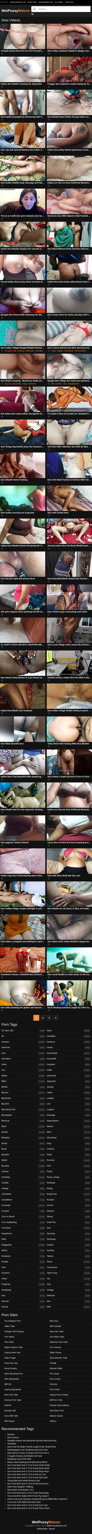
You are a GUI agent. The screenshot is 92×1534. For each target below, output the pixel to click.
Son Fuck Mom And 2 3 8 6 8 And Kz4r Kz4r (27, 1505)
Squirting (69, 1234)
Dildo (23, 1239)
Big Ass (23, 1093)
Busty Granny (10, 1368)
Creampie (23, 1205)
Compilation (23, 1200)
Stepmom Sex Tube (59, 1342)
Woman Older (56, 1368)
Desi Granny (13, 1437)
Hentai (69, 1047)
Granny (23, 1307)
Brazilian (23, 1155)
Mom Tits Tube (11, 1395)
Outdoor (69, 1149)
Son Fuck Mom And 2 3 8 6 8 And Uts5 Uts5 (27, 1477)
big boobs (16, 384)
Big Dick (23, 1104)
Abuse (52, 1529)
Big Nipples (23, 1115)
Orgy (69, 1143)
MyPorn (7, 1405)
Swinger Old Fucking (13, 1331)
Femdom (23, 1273)
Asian (23, 1064)
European (23, 1256)
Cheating (23, 1177)
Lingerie (69, 1110)
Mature (69, 1126)
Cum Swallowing (23, 1222)
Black (23, 1126)
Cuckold (23, 1211)
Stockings (69, 1239)
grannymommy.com (18, 2)
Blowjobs (23, 1138)
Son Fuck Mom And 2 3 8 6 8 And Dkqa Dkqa (28, 1493)
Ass (23, 1070)
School (69, 1205)
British (23, 1160)
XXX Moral (59, 2)
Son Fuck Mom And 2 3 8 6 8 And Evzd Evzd (27, 1483)
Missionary (69, 1138)
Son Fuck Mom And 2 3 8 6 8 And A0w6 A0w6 (28, 1468)
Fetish (23, 1279)
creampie (38, 351)
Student (69, 1245)
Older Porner (55, 1352)
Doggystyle (23, 1245)
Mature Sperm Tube (13, 1347)
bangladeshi (73, 384)
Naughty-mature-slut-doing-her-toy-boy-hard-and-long (31, 1440)
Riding (69, 1188)
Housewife (69, 1059)
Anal (23, 1053)
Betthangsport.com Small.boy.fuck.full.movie (27, 1450)
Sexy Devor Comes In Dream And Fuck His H (28, 1453)
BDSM (23, 1087)
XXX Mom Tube (57, 1337)
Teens (69, 1262)
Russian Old (10, 1410)
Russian (69, 1200)
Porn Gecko (55, 1379)
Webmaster (42, 1529)
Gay (23, 1295)
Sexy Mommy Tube (58, 1358)
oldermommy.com (45, 2)
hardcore (32, 384)
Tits (69, 1279)
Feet (23, 1267)
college (60, 351)
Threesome (69, 1267)
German (23, 1301)
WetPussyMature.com (57, 1525)
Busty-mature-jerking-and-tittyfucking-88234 (27, 1462)
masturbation (81, 351)
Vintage (69, 1290)
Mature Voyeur (56, 1416)
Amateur (23, 1042)
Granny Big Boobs (12, 1389)
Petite (69, 1155)
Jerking (69, 1087)
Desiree (10, 1434)
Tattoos (69, 1256)
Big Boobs (23, 1098)
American (23, 1047)
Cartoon (23, 1171)
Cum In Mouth (23, 1217)
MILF (69, 1132)
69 (53, 384)
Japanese (69, 1081)
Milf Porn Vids (56, 1400)
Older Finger (10, 1358)
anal (53, 351)
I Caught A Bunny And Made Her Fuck (24, 1456)
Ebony (23, 1250)
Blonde (23, 1132)
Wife (69, 1307)
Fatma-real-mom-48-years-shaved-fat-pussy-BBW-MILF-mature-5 (37, 1499)
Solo (69, 1228)
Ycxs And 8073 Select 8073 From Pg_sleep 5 (28, 1496)
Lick (69, 1104)
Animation (23, 1059)
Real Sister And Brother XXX (20, 1490)
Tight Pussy (69, 1273)
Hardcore (69, 1042)
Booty (23, 1149)
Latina (69, 1093)
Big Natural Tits (23, 1110)
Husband (69, 1064)
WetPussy (15, 11)
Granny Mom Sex (12, 1352)
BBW (23, 1081)
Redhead (69, 1183)
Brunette (23, 1166)
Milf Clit (7, 1384)
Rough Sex (69, 1194)
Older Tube (9, 1326)
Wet (69, 1301)
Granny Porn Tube (12, 1400)
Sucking (69, 1250)
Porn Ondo (55, 1389)
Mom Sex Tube (56, 1331)
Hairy (69, 1031)
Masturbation (69, 1121)
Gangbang (23, 1290)
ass (65, 384)
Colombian (23, 1194)
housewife (68, 351)
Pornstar (69, 1160)
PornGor (53, 1384)
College (23, 1188)
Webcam (69, 1295)
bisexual (29, 351)
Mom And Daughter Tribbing (20, 1487)
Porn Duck (54, 1373)
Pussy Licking (69, 1177)
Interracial (69, 1076)
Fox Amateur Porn (12, 1321)
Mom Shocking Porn (13, 1373)
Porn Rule (69, 2)
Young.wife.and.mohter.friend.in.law (23, 1480)
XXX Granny (55, 1347)
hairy (24, 384)
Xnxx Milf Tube (11, 1416)
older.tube (32, 2)
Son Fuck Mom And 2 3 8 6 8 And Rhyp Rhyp (28, 1471)
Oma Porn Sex (11, 1363)
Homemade (69, 1053)
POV (69, 1166)
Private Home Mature (59, 1405)
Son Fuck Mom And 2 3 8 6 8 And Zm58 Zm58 (28, 1465)
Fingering (23, 1284)
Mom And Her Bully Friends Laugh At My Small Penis (31, 1447)
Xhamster (11, 1443)
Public (69, 1171)
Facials (23, 1262)
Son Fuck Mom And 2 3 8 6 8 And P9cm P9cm (28, 1508)
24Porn (53, 1421)
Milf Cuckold (55, 1326)
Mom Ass (54, 1321)
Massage (69, 1115)
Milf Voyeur (9, 1421)
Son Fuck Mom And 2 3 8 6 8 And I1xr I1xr (26, 1474)
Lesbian (69, 1098)
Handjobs (69, 1036)
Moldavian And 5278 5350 (19, 1459)
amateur (21, 351)
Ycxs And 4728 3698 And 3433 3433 (24, 1502)
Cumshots (23, 1228)
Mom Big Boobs (11, 1379)
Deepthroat (23, 1234)
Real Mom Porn (57, 1410)
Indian (69, 1070)
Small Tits (69, 1222)
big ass (8, 384)
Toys (69, 1284)
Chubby (23, 1183)
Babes (23, 1076)
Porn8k (53, 1363)
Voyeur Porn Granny (59, 1395)
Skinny (69, 1217)
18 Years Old (23, 1031)
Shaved (69, 1211)
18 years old (10, 351)
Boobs (23, 1143)
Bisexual (23, 1121)
